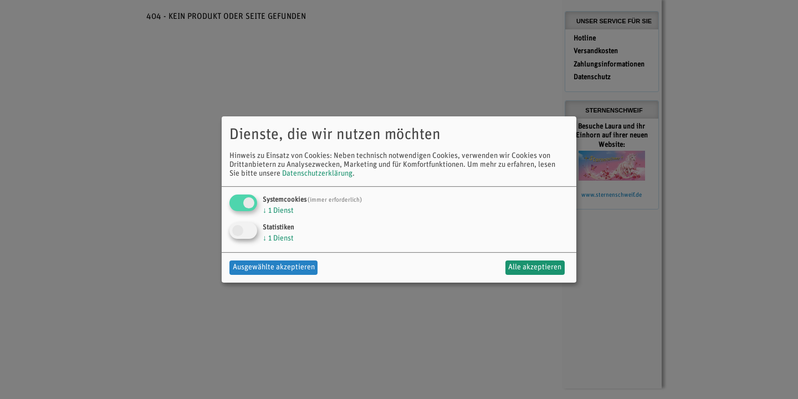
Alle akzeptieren (534, 267)
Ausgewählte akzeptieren (274, 267)
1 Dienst (278, 211)
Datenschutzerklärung (317, 174)
